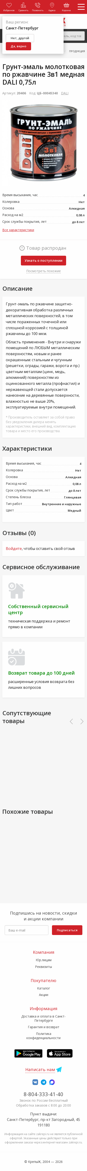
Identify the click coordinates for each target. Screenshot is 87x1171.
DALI (64, 93)
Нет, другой (20, 38)
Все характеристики (18, 230)
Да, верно (18, 46)
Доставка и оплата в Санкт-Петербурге (43, 1018)
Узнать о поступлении (43, 260)
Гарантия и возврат (43, 1027)
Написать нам (40, 1069)
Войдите (14, 548)
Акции (43, 994)
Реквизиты (43, 966)
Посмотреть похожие (43, 271)
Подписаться (67, 930)
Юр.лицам (44, 960)
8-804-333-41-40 (43, 1094)
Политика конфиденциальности (43, 1035)
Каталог (43, 988)
